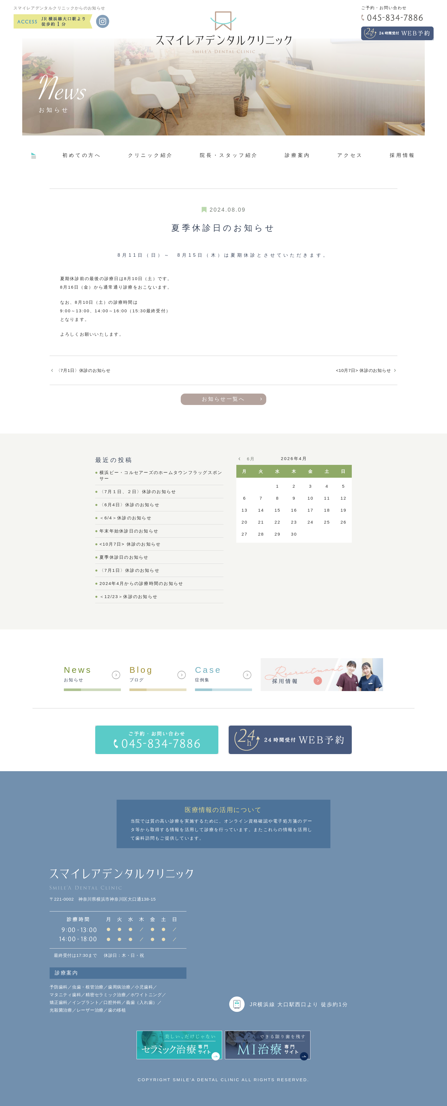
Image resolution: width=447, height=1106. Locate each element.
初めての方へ (81, 155)
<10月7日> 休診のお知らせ (363, 370)
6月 (251, 459)
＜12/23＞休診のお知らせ (128, 596)
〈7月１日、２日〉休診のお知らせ (137, 491)
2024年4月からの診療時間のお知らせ (141, 583)
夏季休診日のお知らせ (124, 557)
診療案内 (298, 155)
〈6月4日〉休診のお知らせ (129, 504)
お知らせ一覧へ (223, 399)
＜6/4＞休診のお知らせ (125, 517)
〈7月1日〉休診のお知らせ (83, 370)
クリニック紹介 (150, 155)
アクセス (350, 155)
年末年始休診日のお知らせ (129, 530)
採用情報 (403, 155)
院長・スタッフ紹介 (229, 155)
